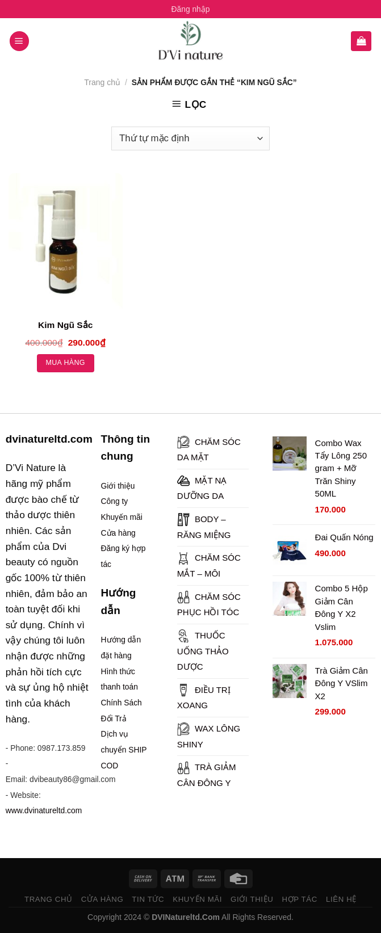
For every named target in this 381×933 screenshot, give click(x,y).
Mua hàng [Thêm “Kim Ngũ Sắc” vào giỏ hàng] (65, 363)
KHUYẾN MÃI (197, 899)
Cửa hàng (118, 532)
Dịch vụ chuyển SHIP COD (124, 749)
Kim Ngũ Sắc (65, 325)
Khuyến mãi (122, 517)
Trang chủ (102, 82)
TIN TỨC (148, 899)
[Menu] (20, 41)
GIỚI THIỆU (252, 899)
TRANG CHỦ (48, 899)
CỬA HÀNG (102, 899)
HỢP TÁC (299, 899)
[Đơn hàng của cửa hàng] (190, 138)
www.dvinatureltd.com (44, 810)
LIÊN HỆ (341, 899)
